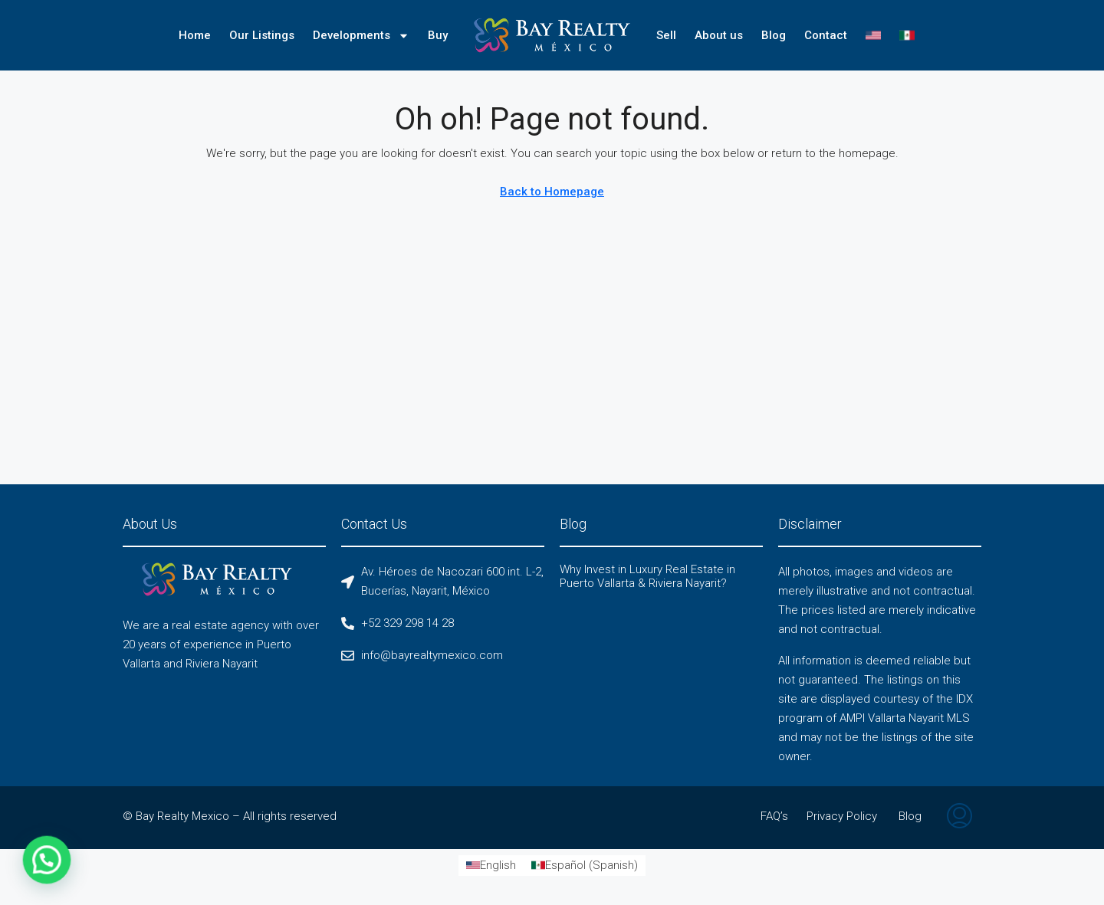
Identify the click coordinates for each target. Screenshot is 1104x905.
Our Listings (261, 35)
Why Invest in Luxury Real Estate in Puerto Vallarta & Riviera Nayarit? (647, 576)
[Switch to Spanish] (907, 35)
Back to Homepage (552, 191)
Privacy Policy (842, 816)
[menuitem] (959, 818)
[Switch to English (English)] (491, 865)
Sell (666, 35)
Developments (361, 35)
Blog (773, 35)
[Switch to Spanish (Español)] (585, 865)
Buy (438, 35)
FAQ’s (774, 816)
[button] (24, 867)
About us (719, 35)
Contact (825, 35)
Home (195, 35)
